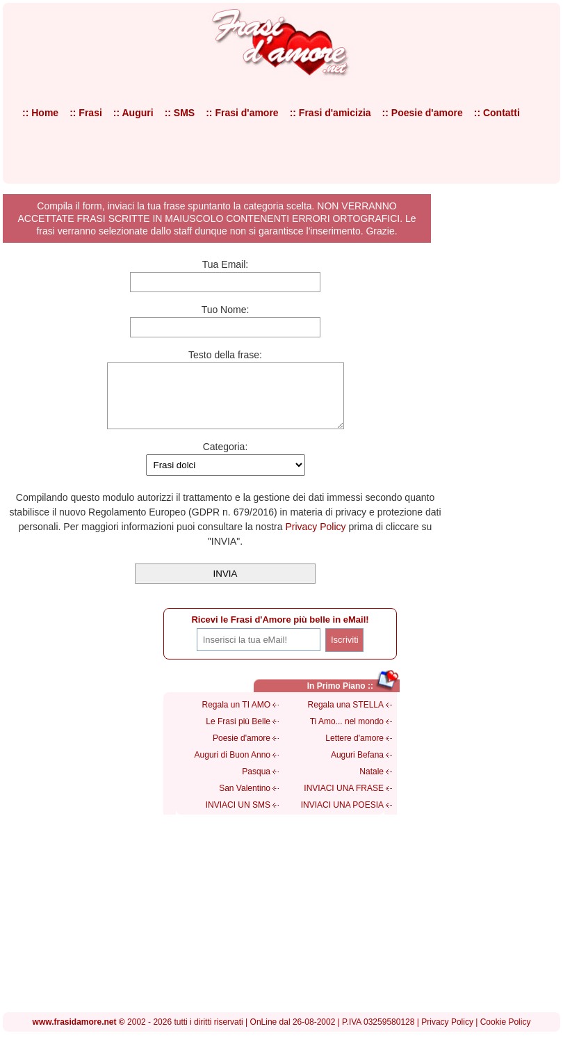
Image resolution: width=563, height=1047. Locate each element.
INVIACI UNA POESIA (342, 817)
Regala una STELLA (346, 717)
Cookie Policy (505, 1034)
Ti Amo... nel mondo (347, 734)
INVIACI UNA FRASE (344, 801)
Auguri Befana (357, 767)
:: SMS (180, 112)
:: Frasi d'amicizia (330, 112)
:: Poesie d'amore (422, 112)
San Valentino (244, 801)
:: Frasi (86, 112)
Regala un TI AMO (236, 717)
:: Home (40, 112)
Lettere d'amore (354, 751)
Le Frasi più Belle (238, 734)
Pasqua (256, 784)
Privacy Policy (315, 539)
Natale (371, 784)
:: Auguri (133, 112)
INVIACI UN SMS (238, 817)
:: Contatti (497, 112)
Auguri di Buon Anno (232, 767)
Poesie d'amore (241, 751)
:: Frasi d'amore (242, 112)
